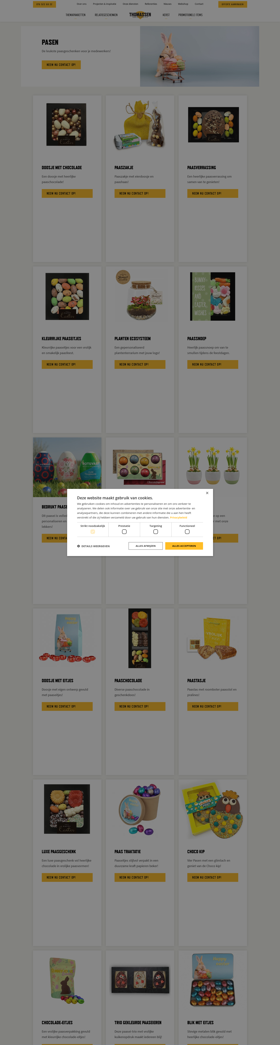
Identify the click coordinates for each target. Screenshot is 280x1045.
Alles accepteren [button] (183, 546)
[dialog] (140, 522)
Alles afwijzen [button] (143, 546)
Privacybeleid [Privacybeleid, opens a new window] (179, 517)
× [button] (207, 492)
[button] (93, 546)
